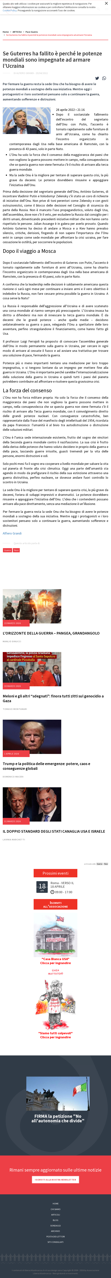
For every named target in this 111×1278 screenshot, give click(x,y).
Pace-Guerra (32, 31)
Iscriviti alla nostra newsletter (55, 1179)
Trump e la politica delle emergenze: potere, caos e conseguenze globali (46, 766)
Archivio (55, 1231)
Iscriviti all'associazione (55, 904)
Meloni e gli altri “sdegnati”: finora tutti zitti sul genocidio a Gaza (53, 698)
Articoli (55, 1214)
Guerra (7, 550)
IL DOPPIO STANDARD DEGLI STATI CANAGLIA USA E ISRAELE (54, 831)
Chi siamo (56, 1209)
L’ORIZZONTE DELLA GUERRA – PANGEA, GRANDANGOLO (51, 633)
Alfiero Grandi (12, 533)
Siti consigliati (55, 1242)
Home (6, 31)
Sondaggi (55, 1225)
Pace (16, 550)
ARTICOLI (17, 31)
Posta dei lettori (55, 1236)
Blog (55, 1220)
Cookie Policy (10, 10)
